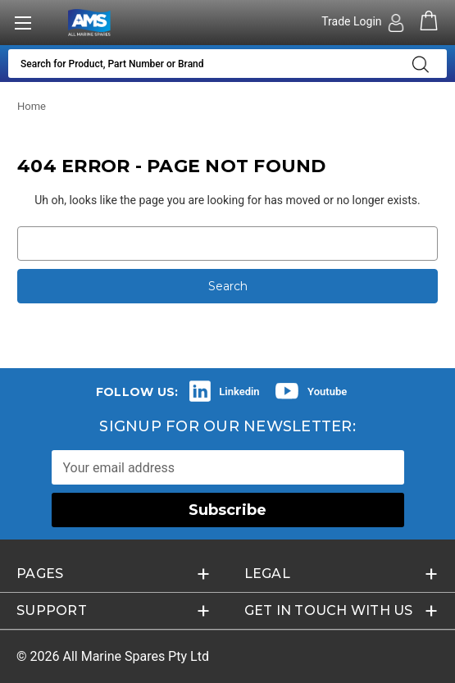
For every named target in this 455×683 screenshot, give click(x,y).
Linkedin (239, 391)
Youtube (327, 391)
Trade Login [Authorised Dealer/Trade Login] (352, 21)
